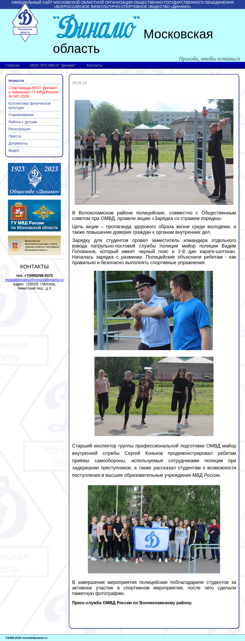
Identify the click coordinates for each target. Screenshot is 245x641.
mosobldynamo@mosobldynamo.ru (34, 280)
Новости (16, 81)
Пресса (14, 136)
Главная (12, 65)
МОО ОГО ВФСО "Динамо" (53, 65)
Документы (18, 143)
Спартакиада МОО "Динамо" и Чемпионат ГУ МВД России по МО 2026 (33, 92)
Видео (13, 150)
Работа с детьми (22, 122)
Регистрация (19, 129)
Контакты (94, 65)
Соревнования (21, 115)
